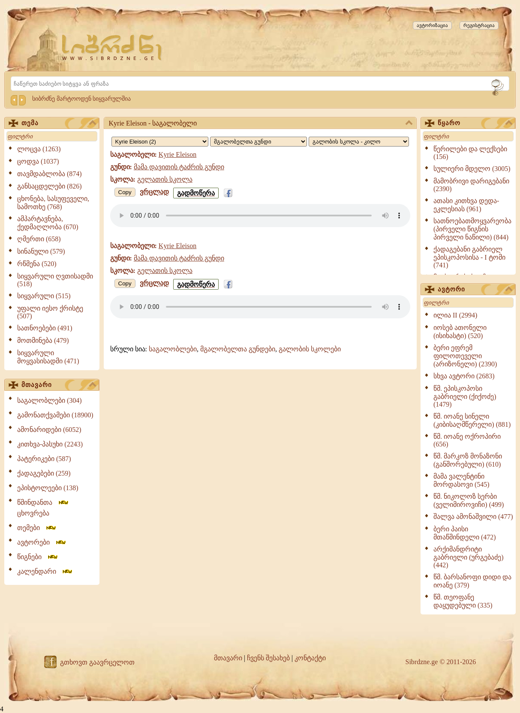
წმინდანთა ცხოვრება (43, 508)
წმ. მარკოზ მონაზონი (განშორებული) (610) (467, 460)
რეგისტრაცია (479, 25)
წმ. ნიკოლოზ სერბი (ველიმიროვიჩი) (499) (468, 500)
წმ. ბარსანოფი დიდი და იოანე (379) (472, 581)
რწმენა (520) (37, 263)
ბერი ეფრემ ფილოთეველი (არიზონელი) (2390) (465, 356)
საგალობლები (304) (49, 400)
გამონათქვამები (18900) (55, 415)
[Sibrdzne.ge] (112, 47)
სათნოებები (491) (44, 328)
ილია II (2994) (455, 315)
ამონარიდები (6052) (49, 429)
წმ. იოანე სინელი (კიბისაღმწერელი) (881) (472, 420)
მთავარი (58, 385)
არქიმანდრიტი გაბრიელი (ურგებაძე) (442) (468, 557)
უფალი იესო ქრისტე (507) (50, 312)
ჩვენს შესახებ (268, 658)
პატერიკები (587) (44, 458)
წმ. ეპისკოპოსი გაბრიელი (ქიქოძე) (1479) (464, 396)
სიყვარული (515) (44, 296)
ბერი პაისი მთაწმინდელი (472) (464, 533)
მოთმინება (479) (43, 340)
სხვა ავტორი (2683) (464, 376)
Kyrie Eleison (177, 154)
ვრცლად (154, 191)
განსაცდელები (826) (49, 186)
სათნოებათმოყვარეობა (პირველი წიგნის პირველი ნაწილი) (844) (472, 229)
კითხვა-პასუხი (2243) (50, 444)
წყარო (475, 123)
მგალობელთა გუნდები (237, 349)
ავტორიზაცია (432, 25)
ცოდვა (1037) (38, 161)
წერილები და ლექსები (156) (470, 152)
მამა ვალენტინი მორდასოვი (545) (461, 480)
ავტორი (475, 290)
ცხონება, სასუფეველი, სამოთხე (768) (53, 202)
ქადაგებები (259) (44, 473)
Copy (125, 192)
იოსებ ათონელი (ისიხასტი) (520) (460, 331)
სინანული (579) (41, 251)
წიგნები (38, 556)
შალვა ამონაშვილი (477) (473, 516)
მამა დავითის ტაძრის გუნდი (179, 167)
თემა (58, 123)
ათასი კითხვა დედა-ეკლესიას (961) (466, 205)
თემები (37, 527)
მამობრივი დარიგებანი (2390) (471, 184)
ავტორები (42, 542)
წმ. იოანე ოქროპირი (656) (467, 440)
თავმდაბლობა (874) (49, 173)
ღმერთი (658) (39, 239)
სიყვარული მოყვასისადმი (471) (48, 357)
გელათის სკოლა (164, 179)
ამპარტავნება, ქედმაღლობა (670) (47, 223)
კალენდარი (45, 571)
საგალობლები (173, 349)
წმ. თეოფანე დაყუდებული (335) (463, 601)
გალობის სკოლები (310, 349)
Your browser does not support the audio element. (260, 215)
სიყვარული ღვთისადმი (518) (55, 280)
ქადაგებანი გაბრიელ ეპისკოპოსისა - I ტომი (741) (469, 257)
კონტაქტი (310, 658)
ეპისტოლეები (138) (47, 487)
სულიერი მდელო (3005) (472, 168)
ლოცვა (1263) (39, 149)
